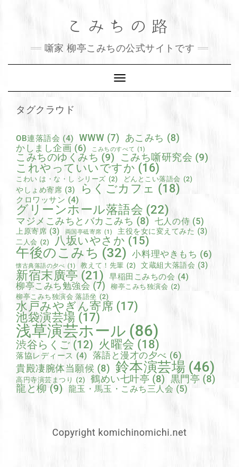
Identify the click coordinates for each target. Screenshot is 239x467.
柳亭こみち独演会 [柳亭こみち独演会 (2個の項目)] (145, 287)
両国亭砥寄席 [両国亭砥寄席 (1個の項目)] (88, 232)
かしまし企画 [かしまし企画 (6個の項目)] (51, 148)
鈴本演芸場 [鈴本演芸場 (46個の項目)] (165, 367)
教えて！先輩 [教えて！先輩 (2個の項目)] (108, 265)
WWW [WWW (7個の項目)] (99, 138)
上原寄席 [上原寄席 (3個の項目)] (38, 231)
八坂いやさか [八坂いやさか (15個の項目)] (102, 240)
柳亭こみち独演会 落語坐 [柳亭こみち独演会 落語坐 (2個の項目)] (62, 297)
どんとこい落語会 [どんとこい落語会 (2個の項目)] (158, 179)
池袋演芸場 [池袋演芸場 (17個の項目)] (58, 317)
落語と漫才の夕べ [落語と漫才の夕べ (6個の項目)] (137, 355)
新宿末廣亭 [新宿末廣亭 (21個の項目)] (60, 275)
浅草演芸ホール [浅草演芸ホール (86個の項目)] (87, 331)
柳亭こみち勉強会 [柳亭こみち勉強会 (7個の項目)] (60, 286)
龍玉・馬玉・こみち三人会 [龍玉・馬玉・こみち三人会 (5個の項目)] (128, 389)
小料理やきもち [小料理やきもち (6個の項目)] (172, 254)
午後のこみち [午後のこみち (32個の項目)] (71, 253)
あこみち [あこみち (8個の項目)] (152, 138)
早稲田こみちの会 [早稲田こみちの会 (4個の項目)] (149, 277)
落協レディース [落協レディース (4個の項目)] (51, 356)
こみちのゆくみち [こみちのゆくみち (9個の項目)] (65, 158)
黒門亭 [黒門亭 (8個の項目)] (193, 379)
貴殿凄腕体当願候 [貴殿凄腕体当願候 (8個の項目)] (63, 368)
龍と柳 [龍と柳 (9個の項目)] (39, 389)
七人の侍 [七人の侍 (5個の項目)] (179, 221)
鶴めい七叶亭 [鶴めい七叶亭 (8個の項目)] (128, 379)
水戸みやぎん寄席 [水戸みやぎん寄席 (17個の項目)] (77, 306)
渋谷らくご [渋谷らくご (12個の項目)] (54, 345)
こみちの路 (120, 26)
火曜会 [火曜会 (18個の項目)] (129, 344)
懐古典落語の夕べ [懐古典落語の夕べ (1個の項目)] (45, 266)
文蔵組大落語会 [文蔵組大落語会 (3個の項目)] (174, 265)
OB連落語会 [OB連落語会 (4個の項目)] (45, 139)
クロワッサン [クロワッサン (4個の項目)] (47, 200)
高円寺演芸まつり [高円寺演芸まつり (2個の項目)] (50, 380)
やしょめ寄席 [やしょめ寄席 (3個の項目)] (45, 189)
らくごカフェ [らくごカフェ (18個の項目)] (130, 189)
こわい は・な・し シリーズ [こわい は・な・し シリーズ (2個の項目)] (67, 179)
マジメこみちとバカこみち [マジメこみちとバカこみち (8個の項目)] (82, 221)
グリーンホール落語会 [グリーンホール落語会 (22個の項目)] (92, 210)
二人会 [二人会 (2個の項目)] (32, 242)
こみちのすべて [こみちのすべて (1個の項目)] (118, 150)
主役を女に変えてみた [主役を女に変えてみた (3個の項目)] (163, 231)
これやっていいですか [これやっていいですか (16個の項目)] (88, 167)
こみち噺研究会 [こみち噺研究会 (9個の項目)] (164, 158)
